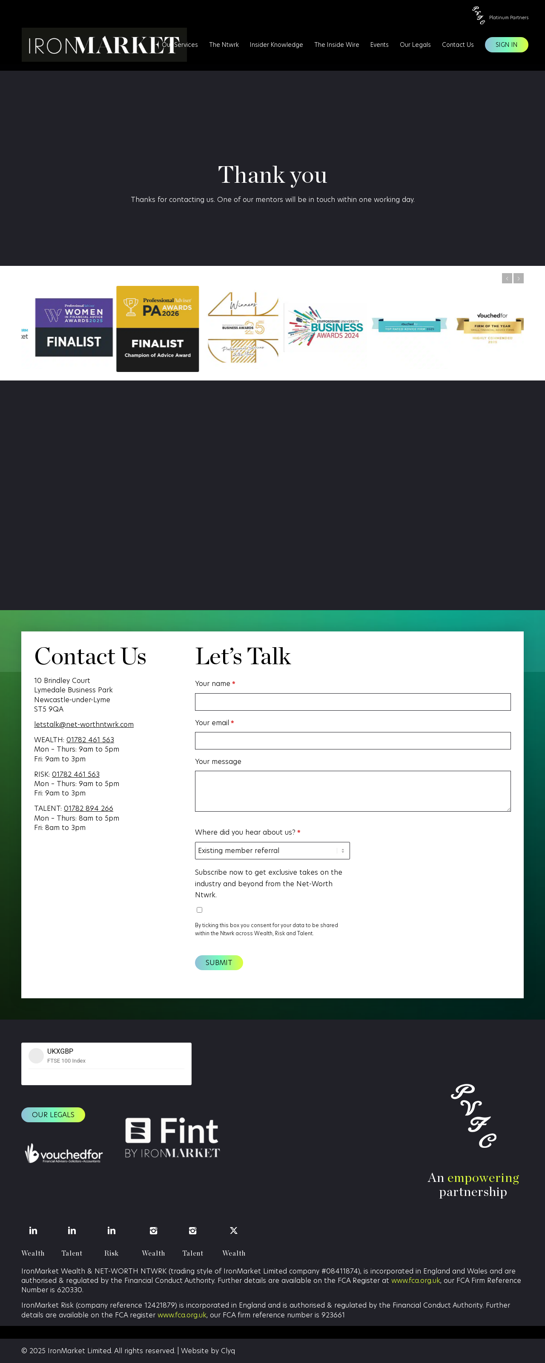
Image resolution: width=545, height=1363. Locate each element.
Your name (215, 683)
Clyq (228, 1351)
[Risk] (112, 1231)
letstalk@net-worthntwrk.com (84, 724)
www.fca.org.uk (415, 1280)
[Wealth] (33, 1231)
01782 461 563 (90, 740)
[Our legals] (53, 1114)
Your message (218, 762)
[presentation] (421, 843)
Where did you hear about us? (247, 832)
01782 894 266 (88, 808)
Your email (214, 723)
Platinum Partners (508, 17)
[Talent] (72, 1231)
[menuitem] (180, 44)
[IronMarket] (99, 44)
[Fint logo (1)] (172, 1139)
